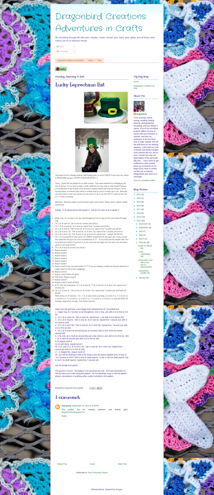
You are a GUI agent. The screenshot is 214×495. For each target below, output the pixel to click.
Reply (64, 416)
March (142, 239)
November (143, 224)
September (144, 227)
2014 (139, 220)
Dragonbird (141, 114)
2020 (139, 198)
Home (90, 60)
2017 (139, 209)
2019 (139, 202)
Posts (60, 47)
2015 (139, 217)
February (143, 242)
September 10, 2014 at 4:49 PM (85, 406)
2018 (139, 206)
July (141, 231)
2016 (139, 213)
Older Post (122, 464)
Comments (62, 51)
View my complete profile (144, 180)
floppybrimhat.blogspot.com (73, 412)
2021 (139, 194)
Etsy (99, 60)
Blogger (119, 489)
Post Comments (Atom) (98, 472)
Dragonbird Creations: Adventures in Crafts (101, 22)
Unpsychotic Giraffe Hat (144, 272)
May (141, 235)
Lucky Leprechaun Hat (144, 254)
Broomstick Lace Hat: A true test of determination (145, 263)
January (142, 278)
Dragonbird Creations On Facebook (70, 60)
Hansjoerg (66, 406)
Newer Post (62, 464)
